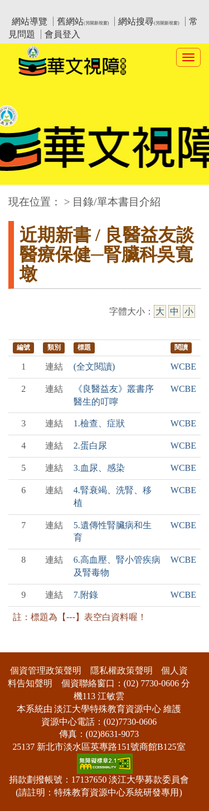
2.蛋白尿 (90, 445)
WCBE (183, 366)
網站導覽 (29, 21)
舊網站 (83, 21)
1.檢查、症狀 (99, 423)
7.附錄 (86, 594)
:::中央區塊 (21, 196)
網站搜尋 (148, 21)
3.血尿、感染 (99, 468)
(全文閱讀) (94, 366)
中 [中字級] (174, 311)
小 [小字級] (188, 311)
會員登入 (62, 34)
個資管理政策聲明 (45, 670)
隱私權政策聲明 (121, 670)
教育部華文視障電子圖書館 (107, 8)
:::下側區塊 (21, 645)
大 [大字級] (159, 311)
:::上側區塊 (29, 8)
